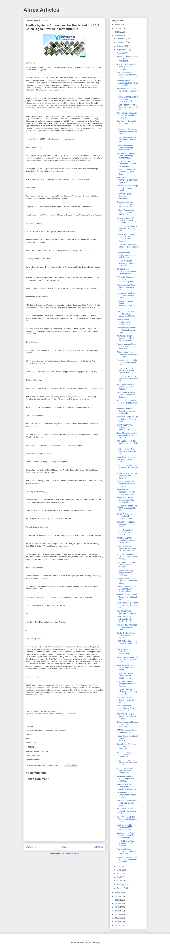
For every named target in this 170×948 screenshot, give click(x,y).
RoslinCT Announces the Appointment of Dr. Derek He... (126, 435)
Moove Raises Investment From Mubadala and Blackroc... (127, 738)
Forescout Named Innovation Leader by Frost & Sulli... (126, 851)
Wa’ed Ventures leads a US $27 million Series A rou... (127, 91)
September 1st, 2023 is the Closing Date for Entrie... (126, 330)
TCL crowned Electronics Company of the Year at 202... (127, 247)
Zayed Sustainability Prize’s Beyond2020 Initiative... (125, 572)
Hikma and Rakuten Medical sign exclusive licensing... (126, 778)
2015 (117, 918)
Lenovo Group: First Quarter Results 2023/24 (124, 532)
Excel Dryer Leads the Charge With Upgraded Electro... (126, 819)
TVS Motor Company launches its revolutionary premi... (126, 279)
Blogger (98, 943)
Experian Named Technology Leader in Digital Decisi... (126, 255)
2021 (117, 896)
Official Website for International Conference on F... (125, 516)
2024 (117, 32)
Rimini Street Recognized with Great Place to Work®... (126, 524)
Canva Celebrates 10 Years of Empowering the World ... (126, 220)
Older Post (98, 847)
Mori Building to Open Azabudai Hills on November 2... (125, 843)
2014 (117, 922)
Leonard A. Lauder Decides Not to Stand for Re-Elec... (126, 263)
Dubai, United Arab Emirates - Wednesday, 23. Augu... (127, 354)
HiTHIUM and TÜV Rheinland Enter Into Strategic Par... (125, 540)
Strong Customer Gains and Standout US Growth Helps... (126, 589)
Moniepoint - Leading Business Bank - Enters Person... (127, 556)
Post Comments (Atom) (70, 854)
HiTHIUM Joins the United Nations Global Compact (127, 475)
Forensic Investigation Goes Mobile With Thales (125, 459)
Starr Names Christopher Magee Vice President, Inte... (126, 123)
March (120, 881)
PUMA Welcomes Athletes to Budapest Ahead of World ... (127, 419)
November (121, 42)
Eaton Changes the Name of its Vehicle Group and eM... (127, 605)
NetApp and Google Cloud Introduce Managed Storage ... (127, 295)
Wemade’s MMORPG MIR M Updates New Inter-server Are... (127, 859)
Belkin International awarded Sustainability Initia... (126, 74)
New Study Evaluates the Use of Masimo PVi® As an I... (127, 467)
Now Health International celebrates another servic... (126, 803)
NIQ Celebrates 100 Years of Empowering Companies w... (127, 322)
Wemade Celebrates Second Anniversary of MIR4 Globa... (126, 411)
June (119, 870)
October (120, 46)
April (119, 877)
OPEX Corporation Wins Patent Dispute (126, 731)
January (120, 888)
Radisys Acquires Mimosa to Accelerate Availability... (127, 724)
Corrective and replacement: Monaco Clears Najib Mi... (126, 271)
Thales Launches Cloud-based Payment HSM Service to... (126, 346)
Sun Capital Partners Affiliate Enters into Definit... (125, 667)
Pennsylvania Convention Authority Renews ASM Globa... (126, 131)
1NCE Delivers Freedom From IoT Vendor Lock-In (126, 643)
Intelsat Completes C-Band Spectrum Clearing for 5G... (125, 675)
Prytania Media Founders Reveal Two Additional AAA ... (126, 597)
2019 (117, 903)
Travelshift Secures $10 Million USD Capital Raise (126, 172)
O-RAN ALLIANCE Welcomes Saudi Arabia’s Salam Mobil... (126, 427)
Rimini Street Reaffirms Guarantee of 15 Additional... (126, 746)
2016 (117, 914)
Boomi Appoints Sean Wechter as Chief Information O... (125, 835)
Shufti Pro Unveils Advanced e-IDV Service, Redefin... (125, 619)
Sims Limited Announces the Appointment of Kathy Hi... (126, 627)
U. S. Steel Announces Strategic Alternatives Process (126, 564)
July (119, 866)
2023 (117, 35)
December (121, 39)
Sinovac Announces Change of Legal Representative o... (125, 204)
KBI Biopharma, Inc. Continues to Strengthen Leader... (127, 794)
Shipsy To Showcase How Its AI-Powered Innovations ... (127, 58)
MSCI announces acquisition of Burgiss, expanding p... (126, 708)
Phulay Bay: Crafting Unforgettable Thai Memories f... (125, 500)
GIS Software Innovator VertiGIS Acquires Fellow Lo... (126, 66)
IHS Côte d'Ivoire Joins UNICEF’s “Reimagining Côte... (127, 451)
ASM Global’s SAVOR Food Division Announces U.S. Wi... (126, 314)
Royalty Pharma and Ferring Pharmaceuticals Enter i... (126, 304)
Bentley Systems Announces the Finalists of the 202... (127, 83)
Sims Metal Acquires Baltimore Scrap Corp (126, 612)
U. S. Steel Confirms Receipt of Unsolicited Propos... (126, 683)
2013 (117, 925)
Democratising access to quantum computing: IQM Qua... (126, 115)
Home (65, 847)
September (121, 49)
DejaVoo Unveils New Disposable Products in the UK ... (126, 483)
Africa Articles (41, 10)
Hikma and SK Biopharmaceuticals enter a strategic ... (125, 492)
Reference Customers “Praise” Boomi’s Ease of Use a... (126, 762)
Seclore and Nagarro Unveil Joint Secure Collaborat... (125, 386)
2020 (117, 900)
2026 (117, 25)
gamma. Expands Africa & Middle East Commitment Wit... (127, 99)
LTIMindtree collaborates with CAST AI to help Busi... (126, 228)
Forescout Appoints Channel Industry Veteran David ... (124, 651)
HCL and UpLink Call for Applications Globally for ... (127, 443)
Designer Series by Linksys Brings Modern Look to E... (126, 692)
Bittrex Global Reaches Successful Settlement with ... (126, 581)
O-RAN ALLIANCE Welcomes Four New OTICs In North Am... (126, 548)
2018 (117, 907)
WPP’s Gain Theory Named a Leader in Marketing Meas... (125, 338)
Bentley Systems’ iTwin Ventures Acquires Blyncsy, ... (125, 635)
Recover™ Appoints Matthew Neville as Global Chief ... (125, 370)
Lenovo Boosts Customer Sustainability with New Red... (126, 139)
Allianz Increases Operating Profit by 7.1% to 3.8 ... (125, 754)
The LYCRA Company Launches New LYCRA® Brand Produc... (125, 237)
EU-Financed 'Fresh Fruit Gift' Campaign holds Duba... (126, 508)
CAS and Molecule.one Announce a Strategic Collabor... (126, 716)
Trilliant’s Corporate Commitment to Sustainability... (124, 196)
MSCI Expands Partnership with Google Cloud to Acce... (127, 180)
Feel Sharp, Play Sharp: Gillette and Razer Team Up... (127, 378)
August (120, 53)
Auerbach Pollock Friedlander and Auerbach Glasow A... (126, 786)
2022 (117, 893)
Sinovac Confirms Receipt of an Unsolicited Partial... (127, 188)
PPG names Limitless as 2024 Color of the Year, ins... (126, 403)
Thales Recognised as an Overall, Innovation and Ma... (127, 107)
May (119, 874)
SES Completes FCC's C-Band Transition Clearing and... (127, 770)
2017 (117, 911)
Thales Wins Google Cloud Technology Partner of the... (124, 147)
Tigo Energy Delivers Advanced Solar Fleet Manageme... (126, 164)
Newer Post (31, 847)
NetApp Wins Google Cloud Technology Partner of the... (125, 155)
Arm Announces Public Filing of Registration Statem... (125, 394)
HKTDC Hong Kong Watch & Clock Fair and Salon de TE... (127, 659)
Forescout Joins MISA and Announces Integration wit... (127, 287)
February (121, 884)
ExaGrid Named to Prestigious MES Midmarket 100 (124, 827)
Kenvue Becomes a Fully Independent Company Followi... (126, 362)
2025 (117, 28)
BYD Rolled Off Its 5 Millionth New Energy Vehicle (126, 811)
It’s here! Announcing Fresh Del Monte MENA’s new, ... (125, 212)
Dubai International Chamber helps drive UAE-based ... (126, 700)
